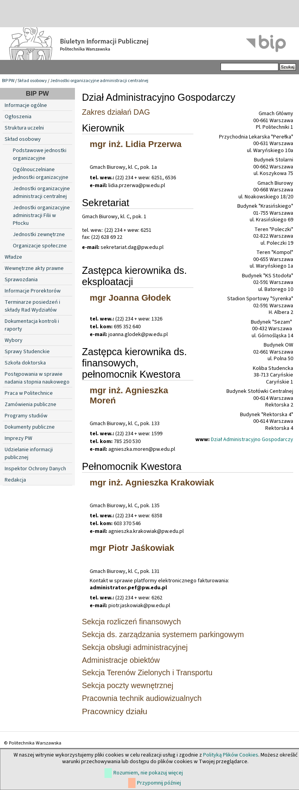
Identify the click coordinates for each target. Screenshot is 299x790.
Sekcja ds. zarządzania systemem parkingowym (163, 634)
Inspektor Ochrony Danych (35, 469)
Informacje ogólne (26, 105)
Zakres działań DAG (116, 112)
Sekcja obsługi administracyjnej (135, 647)
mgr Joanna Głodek (130, 298)
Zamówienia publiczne (30, 404)
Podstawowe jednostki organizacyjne (39, 154)
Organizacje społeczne (40, 246)
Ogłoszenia (18, 117)
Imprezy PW (18, 438)
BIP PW (8, 80)
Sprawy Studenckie (27, 352)
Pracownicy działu (114, 711)
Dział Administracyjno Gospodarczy (252, 439)
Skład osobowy (32, 80)
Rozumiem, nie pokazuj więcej (148, 773)
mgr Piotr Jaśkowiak (132, 548)
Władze (13, 257)
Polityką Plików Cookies (230, 755)
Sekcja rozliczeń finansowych (131, 621)
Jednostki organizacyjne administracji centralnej (99, 80)
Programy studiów (26, 416)
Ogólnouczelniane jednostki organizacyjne (40, 173)
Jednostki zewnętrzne (39, 234)
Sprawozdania (21, 280)
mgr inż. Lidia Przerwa (135, 144)
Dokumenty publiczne (30, 427)
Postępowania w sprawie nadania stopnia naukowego (37, 378)
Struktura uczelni (24, 128)
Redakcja (15, 480)
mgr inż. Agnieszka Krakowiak (152, 482)
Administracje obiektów (121, 660)
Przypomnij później (159, 783)
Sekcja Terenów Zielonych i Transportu (147, 672)
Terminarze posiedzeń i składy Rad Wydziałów (32, 306)
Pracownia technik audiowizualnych (142, 698)
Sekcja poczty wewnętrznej (127, 685)
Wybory (14, 340)
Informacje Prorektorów (33, 291)
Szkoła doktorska (25, 363)
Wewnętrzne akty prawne (34, 268)
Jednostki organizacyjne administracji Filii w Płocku (41, 215)
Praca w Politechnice (29, 393)
